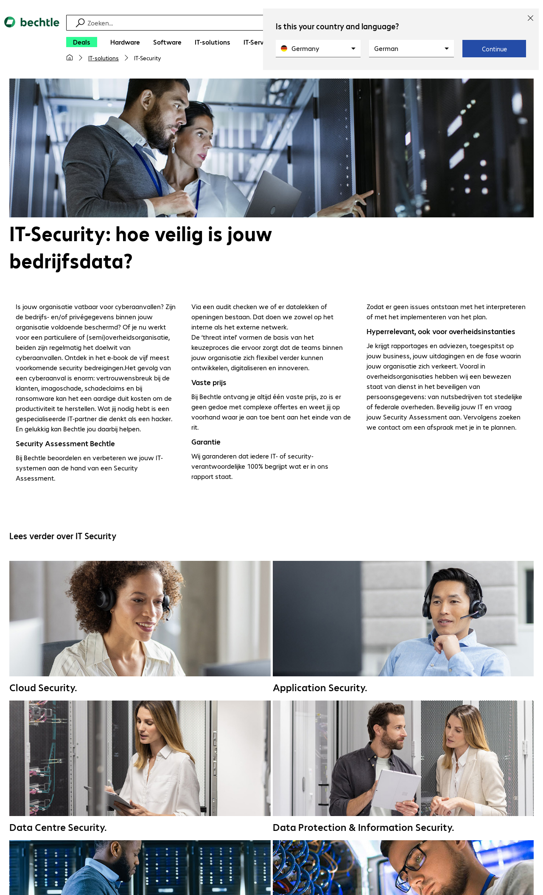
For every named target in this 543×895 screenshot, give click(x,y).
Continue (494, 49)
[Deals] (81, 42)
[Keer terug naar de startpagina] (31, 43)
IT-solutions (103, 58)
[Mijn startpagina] (69, 58)
